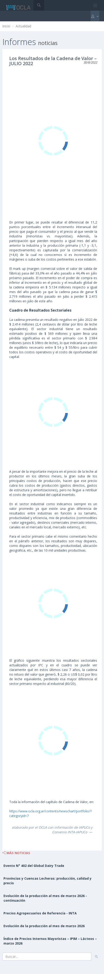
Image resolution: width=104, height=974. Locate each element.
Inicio (6, 26)
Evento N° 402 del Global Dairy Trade (33, 865)
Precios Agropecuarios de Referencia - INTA (40, 913)
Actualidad (23, 26)
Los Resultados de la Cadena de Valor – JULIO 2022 (53, 61)
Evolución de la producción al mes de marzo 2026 (44, 926)
